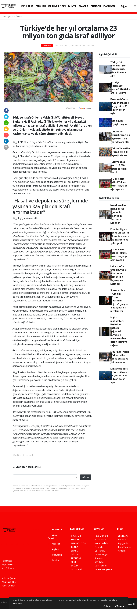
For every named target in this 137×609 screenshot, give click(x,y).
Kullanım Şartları (9, 578)
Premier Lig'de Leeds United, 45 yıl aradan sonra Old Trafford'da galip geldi (119, 236)
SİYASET (83, 6)
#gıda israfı (28, 455)
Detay (107, 606)
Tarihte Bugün (101, 554)
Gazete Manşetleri (103, 569)
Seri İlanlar (99, 561)
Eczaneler (99, 547)
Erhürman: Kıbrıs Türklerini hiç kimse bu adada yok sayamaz (119, 357)
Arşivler (53, 549)
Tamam (119, 606)
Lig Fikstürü (100, 550)
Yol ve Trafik (100, 539)
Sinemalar (99, 558)
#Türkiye (17, 455)
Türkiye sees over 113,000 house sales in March (118, 167)
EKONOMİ (109, 6)
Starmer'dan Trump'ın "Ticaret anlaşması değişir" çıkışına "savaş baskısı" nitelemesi (119, 301)
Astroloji (122, 550)
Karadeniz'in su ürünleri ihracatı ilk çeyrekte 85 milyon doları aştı (119, 106)
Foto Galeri (55, 529)
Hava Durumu (101, 535)
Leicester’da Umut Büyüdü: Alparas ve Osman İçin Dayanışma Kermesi (118, 275)
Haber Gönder (8, 585)
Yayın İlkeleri (7, 564)
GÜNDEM (95, 6)
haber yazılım (6, 605)
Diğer (124, 6)
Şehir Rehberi (101, 565)
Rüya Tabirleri (124, 547)
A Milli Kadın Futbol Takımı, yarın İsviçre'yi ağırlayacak (118, 184)
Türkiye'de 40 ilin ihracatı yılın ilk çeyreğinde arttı (120, 152)
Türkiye (17, 265)
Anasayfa (7, 16)
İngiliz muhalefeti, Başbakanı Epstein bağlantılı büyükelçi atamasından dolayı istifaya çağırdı (118, 331)
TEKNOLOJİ (76, 569)
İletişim (53, 560)
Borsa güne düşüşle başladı (119, 122)
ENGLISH (41, 6)
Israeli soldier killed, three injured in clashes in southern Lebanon (118, 214)
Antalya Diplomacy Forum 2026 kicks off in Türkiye (120, 88)
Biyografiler (123, 543)
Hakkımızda (7, 560)
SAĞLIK (74, 565)
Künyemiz (55, 554)
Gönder (85, 477)
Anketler (122, 539)
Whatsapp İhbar (9, 581)
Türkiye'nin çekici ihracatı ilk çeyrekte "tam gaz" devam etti (120, 137)
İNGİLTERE (27, 6)
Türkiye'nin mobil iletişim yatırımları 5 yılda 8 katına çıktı (118, 69)
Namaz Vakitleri (102, 543)
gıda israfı (32, 185)
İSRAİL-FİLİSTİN (57, 6)
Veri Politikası (8, 568)
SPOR (73, 561)
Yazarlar (54, 543)
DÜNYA (72, 6)
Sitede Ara (123, 535)
